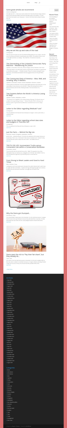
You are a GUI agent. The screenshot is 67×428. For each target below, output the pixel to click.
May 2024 (9, 304)
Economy (9, 388)
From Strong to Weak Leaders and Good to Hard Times (25, 161)
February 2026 (10, 282)
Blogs (36, 2)
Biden (7, 164)
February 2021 (10, 350)
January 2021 (10, 352)
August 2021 (10, 340)
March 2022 (9, 328)
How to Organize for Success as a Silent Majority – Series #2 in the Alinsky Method (53, 85)
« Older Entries (9, 269)
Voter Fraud (41, 67)
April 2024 (9, 306)
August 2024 (10, 300)
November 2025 (10, 284)
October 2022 (10, 318)
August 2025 (10, 286)
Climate (8, 380)
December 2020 (10, 354)
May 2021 (9, 346)
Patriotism (36, 67)
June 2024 (9, 302)
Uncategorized (13, 12)
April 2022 (9, 326)
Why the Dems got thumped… (18, 213)
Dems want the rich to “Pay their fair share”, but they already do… (25, 255)
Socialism (39, 82)
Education (9, 390)
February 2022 (10, 330)
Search (56, 10)
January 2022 (10, 332)
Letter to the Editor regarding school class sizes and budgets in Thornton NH (24, 121)
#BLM (8, 370)
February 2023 (10, 314)
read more (8, 20)
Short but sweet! (10, 408)
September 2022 (10, 320)
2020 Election (10, 372)
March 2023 (9, 312)
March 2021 (9, 348)
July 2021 (9, 342)
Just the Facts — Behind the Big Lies (20, 132)
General (8, 12)
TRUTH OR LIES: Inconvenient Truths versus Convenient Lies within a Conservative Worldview (25, 146)
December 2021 (10, 334)
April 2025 (9, 290)
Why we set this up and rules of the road (22, 50)
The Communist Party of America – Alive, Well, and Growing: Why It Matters (26, 79)
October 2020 (10, 358)
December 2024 (10, 294)
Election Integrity (26, 67)
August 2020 (10, 362)
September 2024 (10, 298)
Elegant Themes (16, 426)
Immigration (18, 134)
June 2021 (9, 344)
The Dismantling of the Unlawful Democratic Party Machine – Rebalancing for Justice (26, 64)
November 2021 (10, 336)
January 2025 (10, 292)
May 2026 (9, 280)
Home (28, 2)
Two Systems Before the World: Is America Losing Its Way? (25, 94)
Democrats (20, 67)
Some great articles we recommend (20, 9)
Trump (15, 164)
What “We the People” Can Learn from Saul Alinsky (53, 93)
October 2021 (10, 338)
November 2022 (10, 316)
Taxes (7, 258)
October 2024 (10, 296)
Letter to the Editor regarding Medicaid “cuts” (24, 108)
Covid (8, 384)
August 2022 (10, 322)
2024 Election (9, 215)
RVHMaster (51, 66)
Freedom (19, 82)
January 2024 (10, 308)
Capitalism (8, 67)
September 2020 (10, 360)
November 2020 (10, 356)
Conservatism (14, 67)
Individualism (28, 82)
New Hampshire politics (12, 402)
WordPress (28, 426)
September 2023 (10, 310)
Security (9, 406)
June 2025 (9, 288)
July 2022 (9, 324)
